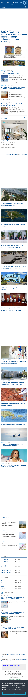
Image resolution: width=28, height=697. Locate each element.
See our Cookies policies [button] (15, 689)
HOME (4, 665)
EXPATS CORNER (8, 592)
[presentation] (24, 118)
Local (2, 30)
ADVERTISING (10, 665)
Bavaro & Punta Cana (7, 307)
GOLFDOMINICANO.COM (14, 679)
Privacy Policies (14, 668)
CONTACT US (17, 665)
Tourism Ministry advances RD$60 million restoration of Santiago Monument (9, 523)
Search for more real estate (12, 154)
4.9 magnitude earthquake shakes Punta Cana (13, 424)
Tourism (3, 70)
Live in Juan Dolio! (5, 141)
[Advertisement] (14, 16)
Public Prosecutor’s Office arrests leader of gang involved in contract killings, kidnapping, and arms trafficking (14, 36)
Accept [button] (14, 693)
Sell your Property (23, 154)
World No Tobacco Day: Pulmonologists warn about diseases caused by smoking (9, 534)
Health (3, 102)
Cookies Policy (22, 668)
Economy (4, 401)
